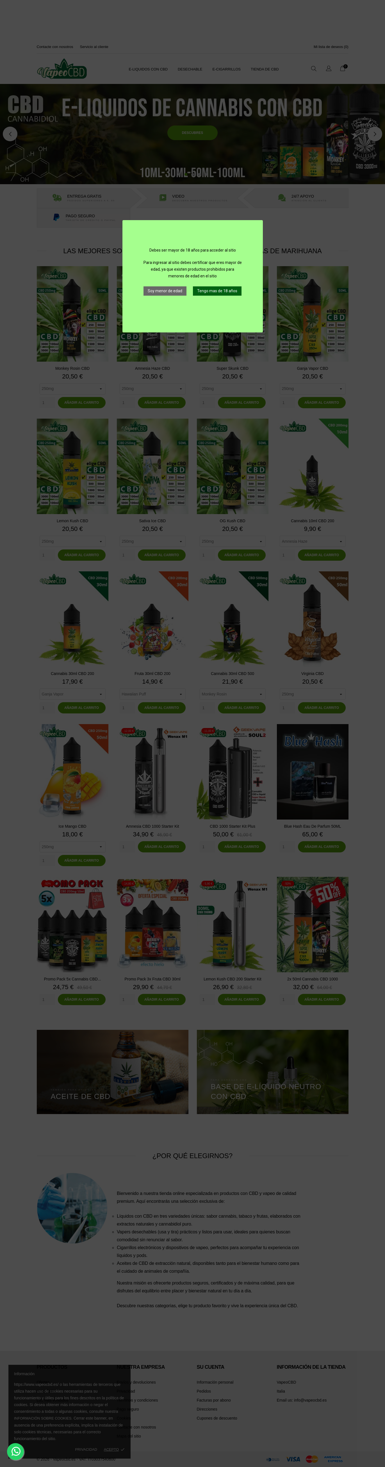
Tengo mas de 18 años (217, 291)
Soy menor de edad (165, 291)
